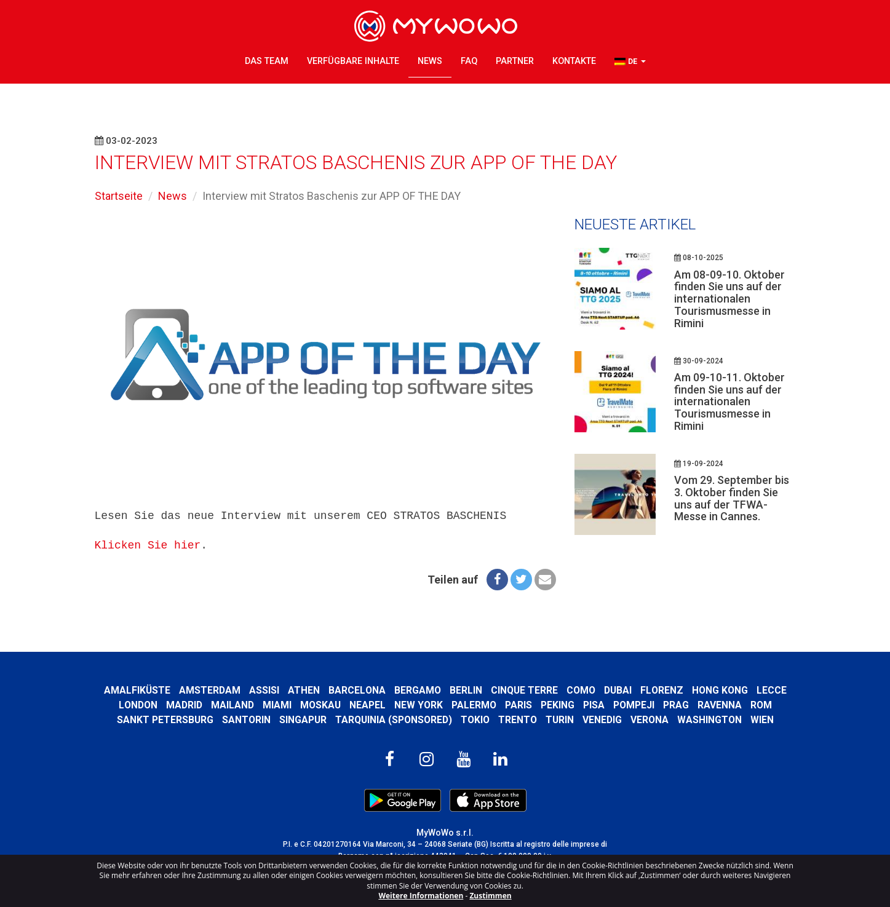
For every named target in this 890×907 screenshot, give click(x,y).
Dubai (618, 690)
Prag (676, 705)
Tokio (475, 720)
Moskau (320, 705)
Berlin (466, 690)
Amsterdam (209, 690)
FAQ (469, 61)
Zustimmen (490, 895)
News (430, 61)
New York (418, 705)
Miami (277, 705)
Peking (557, 705)
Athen (304, 690)
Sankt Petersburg (165, 720)
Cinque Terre (524, 690)
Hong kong (720, 690)
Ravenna (719, 705)
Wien (762, 720)
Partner (515, 61)
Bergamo (417, 690)
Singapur (303, 720)
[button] (630, 61)
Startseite (119, 195)
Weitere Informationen (420, 895)
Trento (517, 720)
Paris (518, 705)
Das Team (266, 61)
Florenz (661, 690)
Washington (709, 720)
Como (580, 690)
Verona (649, 720)
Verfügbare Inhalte (353, 61)
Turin (560, 720)
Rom (761, 705)
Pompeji (633, 705)
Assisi (264, 690)
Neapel (367, 705)
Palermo (473, 705)
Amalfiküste (137, 690)
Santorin (246, 720)
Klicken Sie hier (148, 545)
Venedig (602, 720)
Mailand (232, 705)
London (138, 705)
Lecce (772, 690)
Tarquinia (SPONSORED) (393, 720)
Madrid (184, 705)
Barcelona (357, 690)
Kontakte (574, 61)
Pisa (594, 705)
